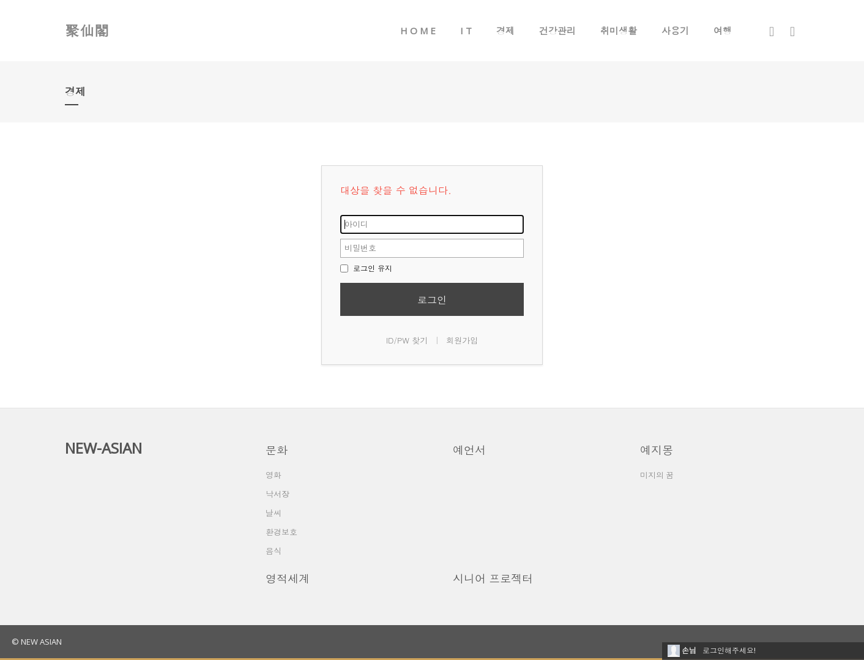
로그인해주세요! (729, 650)
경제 (505, 30)
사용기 (675, 30)
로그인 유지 (366, 268)
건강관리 (557, 30)
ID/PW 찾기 (407, 340)
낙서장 (277, 494)
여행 (722, 30)
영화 (273, 475)
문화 (277, 450)
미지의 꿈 (657, 475)
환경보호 (281, 532)
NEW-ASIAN (103, 448)
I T (466, 30)
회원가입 (462, 340)
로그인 (432, 300)
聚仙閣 (87, 30)
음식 (273, 551)
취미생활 (618, 30)
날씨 (273, 513)
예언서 (469, 450)
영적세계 (288, 578)
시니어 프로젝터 (493, 578)
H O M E (418, 30)
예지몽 (656, 450)
